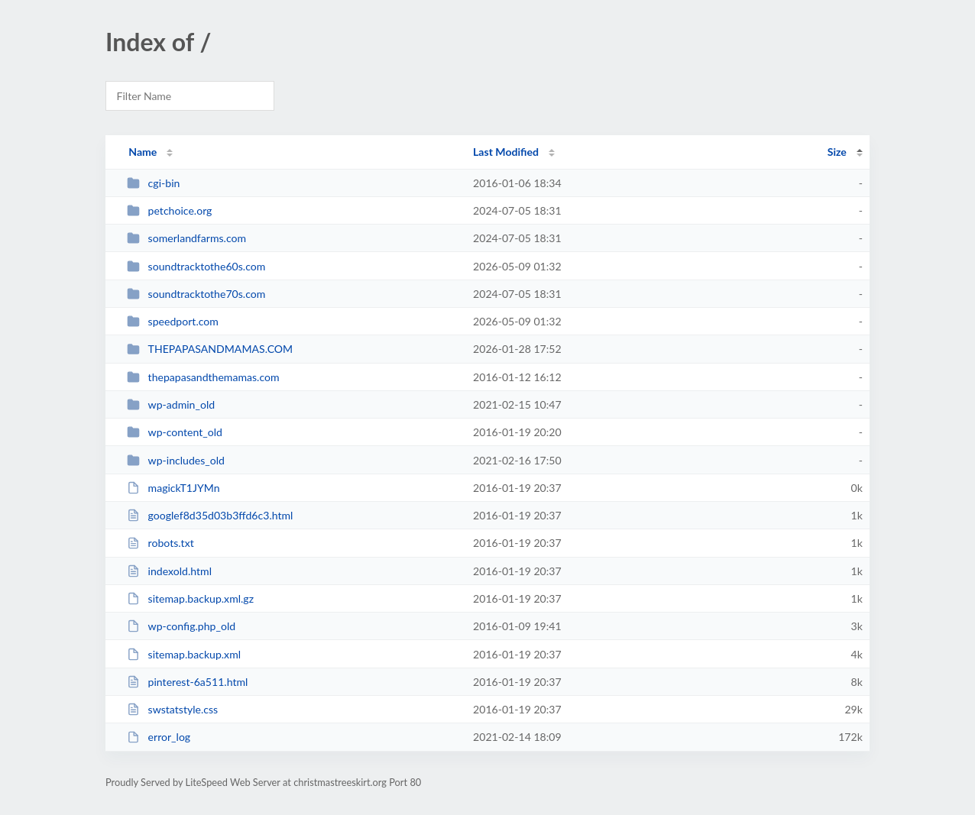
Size (837, 151)
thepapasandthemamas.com (203, 376)
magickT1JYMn (173, 487)
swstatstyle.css (172, 709)
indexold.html (169, 570)
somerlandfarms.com (186, 237)
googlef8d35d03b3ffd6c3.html (210, 515)
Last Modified (506, 151)
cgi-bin (153, 182)
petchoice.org (169, 210)
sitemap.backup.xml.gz (190, 598)
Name (142, 151)
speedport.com (173, 321)
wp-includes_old (176, 460)
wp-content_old (174, 431)
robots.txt (160, 542)
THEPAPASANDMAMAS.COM (210, 348)
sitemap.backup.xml (184, 654)
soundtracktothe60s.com (196, 266)
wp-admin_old (171, 404)
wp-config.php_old (181, 625)
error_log (158, 736)
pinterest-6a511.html (187, 681)
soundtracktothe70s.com (196, 293)
